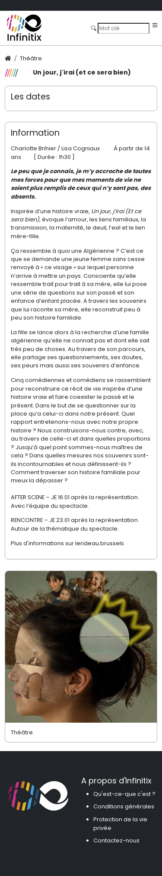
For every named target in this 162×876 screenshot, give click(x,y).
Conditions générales (123, 806)
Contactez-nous (116, 840)
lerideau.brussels (99, 543)
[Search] (123, 28)
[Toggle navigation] (154, 25)
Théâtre (31, 58)
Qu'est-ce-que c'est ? (124, 794)
